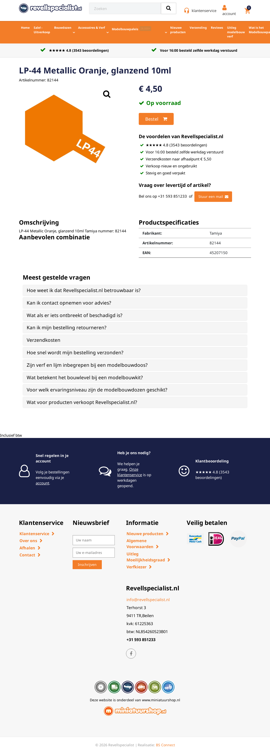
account (42, 482)
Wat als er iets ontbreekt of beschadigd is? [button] (74, 315)
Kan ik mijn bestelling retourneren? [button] (66, 327)
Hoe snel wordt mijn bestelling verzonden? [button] (75, 352)
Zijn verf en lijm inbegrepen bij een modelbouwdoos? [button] (87, 365)
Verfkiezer (136, 567)
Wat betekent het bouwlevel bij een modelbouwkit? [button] (85, 377)
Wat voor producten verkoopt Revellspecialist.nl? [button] (82, 402)
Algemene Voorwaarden (140, 543)
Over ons (28, 540)
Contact (27, 555)
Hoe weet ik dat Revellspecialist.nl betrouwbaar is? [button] (83, 290)
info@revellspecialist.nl (148, 599)
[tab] (135, 290)
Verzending (198, 27)
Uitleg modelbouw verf (236, 31)
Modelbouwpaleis (131, 28)
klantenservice (204, 10)
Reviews (217, 27)
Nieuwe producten (178, 29)
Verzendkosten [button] (43, 340)
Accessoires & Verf (91, 27)
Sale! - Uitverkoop (42, 29)
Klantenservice (34, 533)
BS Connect (165, 745)
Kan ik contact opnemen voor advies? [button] (69, 303)
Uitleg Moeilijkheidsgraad (146, 557)
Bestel (156, 119)
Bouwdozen (62, 27)
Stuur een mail (213, 196)
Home (25, 27)
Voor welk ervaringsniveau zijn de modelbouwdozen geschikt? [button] (97, 389)
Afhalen (27, 548)
